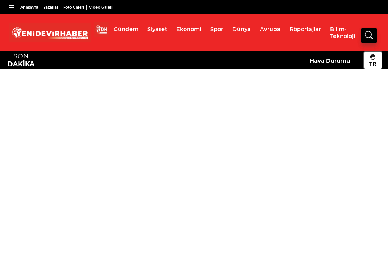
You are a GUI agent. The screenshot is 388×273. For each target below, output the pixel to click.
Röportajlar (305, 29)
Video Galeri (101, 7)
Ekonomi (188, 29)
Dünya (241, 29)
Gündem (126, 29)
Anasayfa (29, 7)
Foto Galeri (73, 7)
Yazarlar (50, 7)
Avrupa (270, 29)
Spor (216, 29)
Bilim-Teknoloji (342, 32)
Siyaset (157, 29)
